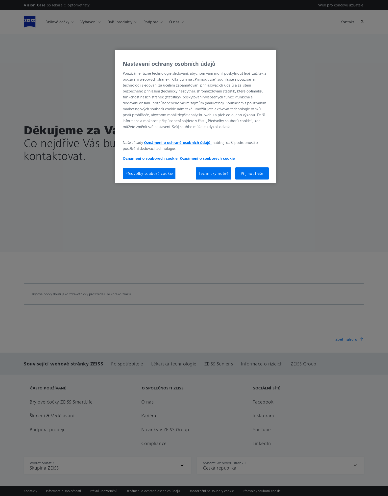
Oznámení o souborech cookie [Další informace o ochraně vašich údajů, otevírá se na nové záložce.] (150, 158)
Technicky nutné (214, 173)
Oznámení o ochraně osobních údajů (178, 142)
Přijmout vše (252, 173)
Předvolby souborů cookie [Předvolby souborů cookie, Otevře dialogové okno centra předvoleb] (149, 173)
